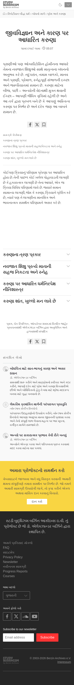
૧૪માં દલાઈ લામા (30, 48)
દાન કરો (37, 501)
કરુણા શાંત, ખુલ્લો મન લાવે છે (20, 158)
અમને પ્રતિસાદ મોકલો (18, 543)
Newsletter (10, 562)
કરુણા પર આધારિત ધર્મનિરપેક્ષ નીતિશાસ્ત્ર (26, 152)
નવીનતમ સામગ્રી (14, 566)
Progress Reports (15, 571)
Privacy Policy (13, 557)
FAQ (6, 547)
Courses (9, 576)
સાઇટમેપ (8, 552)
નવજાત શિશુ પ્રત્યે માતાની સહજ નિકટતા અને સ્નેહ (32, 146)
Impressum (64, 662)
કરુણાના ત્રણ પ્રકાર (15, 140)
